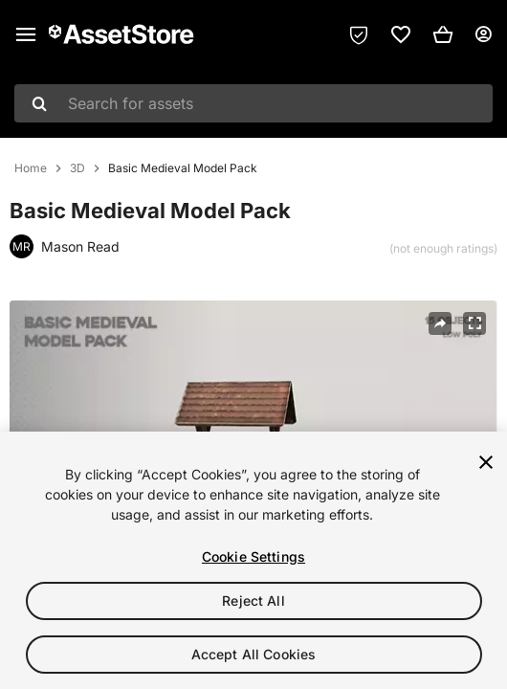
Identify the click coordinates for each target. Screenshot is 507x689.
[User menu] (483, 34)
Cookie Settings (253, 556)
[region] (253, 560)
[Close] (485, 462)
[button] (442, 34)
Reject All (253, 600)
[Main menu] (26, 34)
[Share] (440, 323)
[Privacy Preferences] (358, 34)
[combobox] (253, 103)
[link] (400, 34)
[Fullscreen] (474, 323)
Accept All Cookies (254, 654)
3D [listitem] (77, 168)
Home (30, 168)
